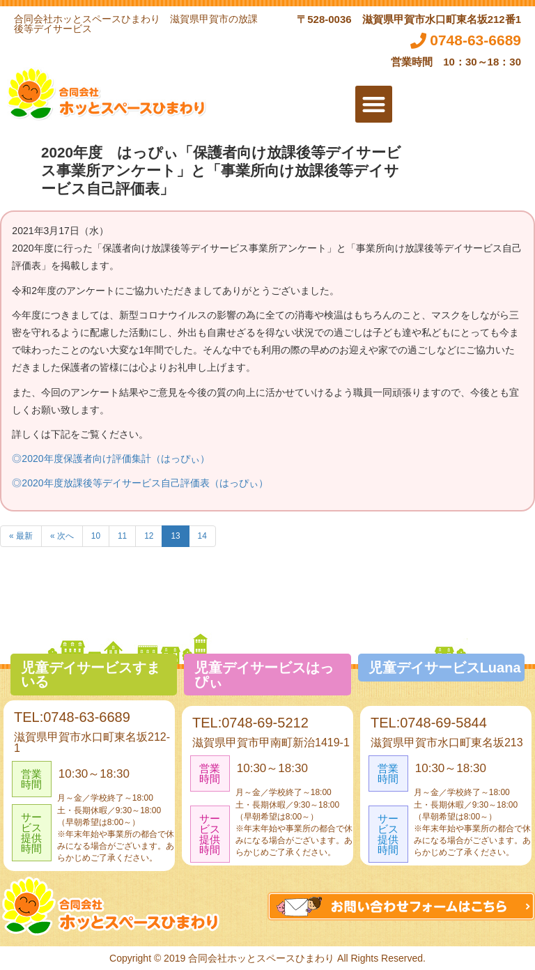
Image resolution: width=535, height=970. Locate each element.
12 (148, 536)
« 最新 (21, 536)
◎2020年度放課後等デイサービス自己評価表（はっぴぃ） (140, 482)
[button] (373, 104)
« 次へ (62, 536)
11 (122, 536)
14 (202, 536)
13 (175, 536)
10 (95, 536)
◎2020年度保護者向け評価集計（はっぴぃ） (110, 458)
